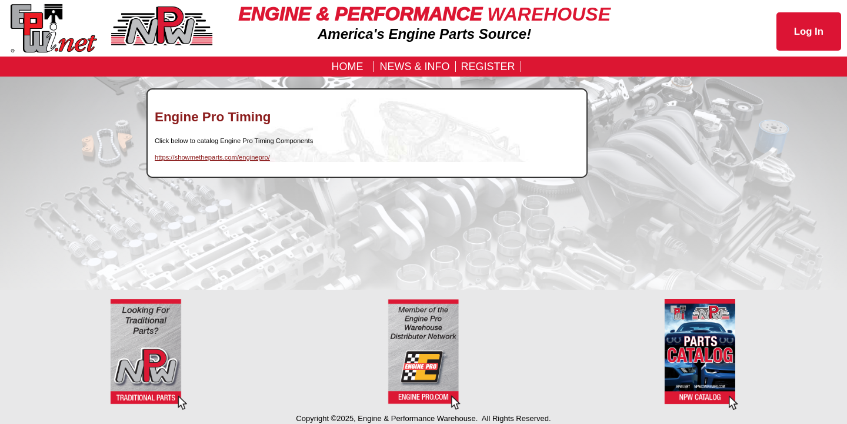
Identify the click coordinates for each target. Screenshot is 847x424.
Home (347, 66)
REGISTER (488, 66)
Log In (808, 31)
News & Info (414, 66)
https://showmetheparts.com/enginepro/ (212, 157)
